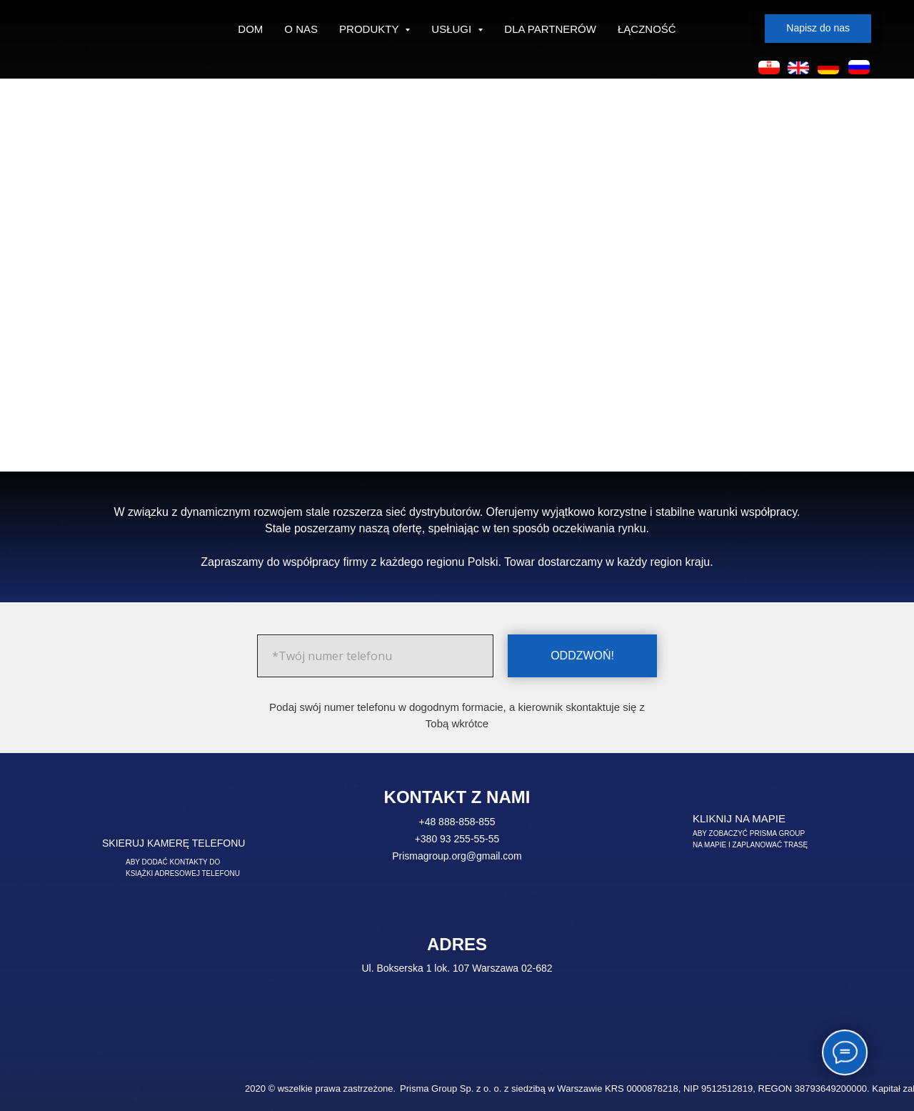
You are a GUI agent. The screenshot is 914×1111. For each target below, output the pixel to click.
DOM (250, 29)
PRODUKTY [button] (370, 29)
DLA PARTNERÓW (550, 29)
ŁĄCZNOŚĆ (647, 29)
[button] (818, 28)
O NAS (301, 29)
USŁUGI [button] (452, 29)
